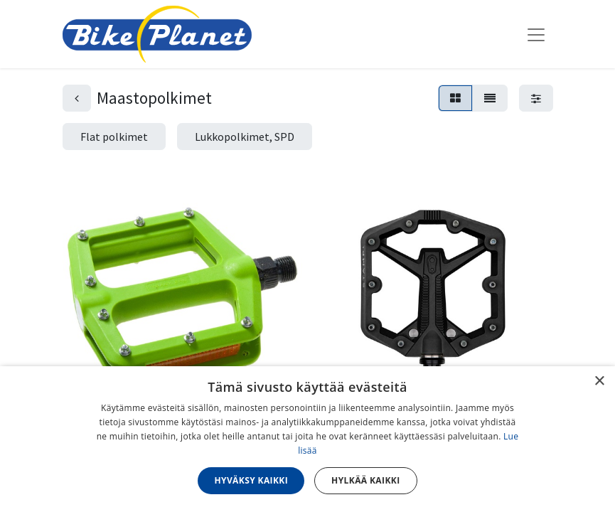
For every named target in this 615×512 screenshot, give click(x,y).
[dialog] (307, 439)
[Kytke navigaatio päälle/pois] (536, 34)
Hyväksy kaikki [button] (251, 480)
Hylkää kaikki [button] (365, 480)
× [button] (599, 381)
